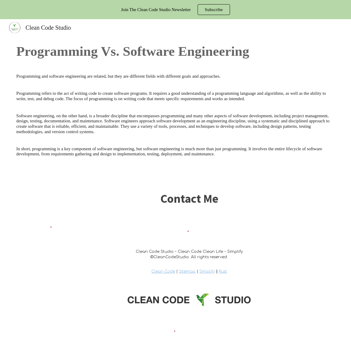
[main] (175, 51)
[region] (175, 9)
